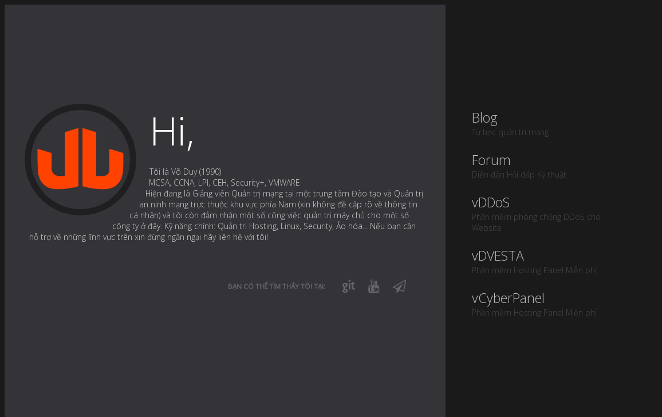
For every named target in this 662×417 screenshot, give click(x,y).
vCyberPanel (551, 303)
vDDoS (551, 213)
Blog (551, 122)
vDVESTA (551, 261)
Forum (551, 165)
